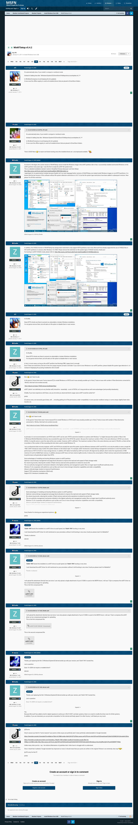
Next (60, 61)
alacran (16, 520)
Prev (12, 61)
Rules (119, 3)
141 (40, 61)
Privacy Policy (8, 821)
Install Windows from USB (31, 54)
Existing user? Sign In (12, 8)
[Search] (112, 8)
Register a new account (39, 788)
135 (16, 61)
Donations (128, 3)
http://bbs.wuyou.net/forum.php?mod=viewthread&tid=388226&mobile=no (46, 171)
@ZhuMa (27, 525)
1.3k (15, 88)
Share (113, 53)
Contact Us (16, 821)
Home (89, 3)
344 (15, 541)
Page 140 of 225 (72, 61)
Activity (98, 3)
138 (28, 61)
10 (15, 181)
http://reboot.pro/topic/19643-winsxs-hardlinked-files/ (40, 386)
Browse (109, 3)
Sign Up (23, 8)
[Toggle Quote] (27, 130)
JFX (15, 52)
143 (48, 61)
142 (44, 61)
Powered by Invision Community (125, 822)
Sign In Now (99, 788)
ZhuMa (16, 160)
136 (20, 61)
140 (36, 61)
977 (15, 145)
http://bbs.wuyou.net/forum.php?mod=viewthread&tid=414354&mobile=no (77, 252)
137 (24, 61)
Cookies (22, 821)
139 (32, 61)
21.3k (15, 393)
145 (56, 61)
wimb (16, 124)
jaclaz (16, 372)
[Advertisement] (69, 30)
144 (52, 61)
